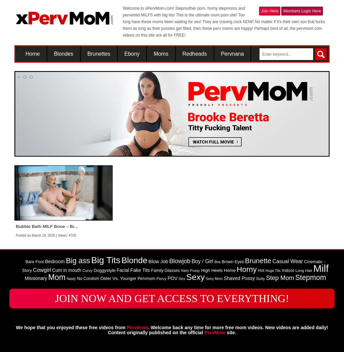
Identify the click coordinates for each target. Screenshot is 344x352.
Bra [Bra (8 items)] (218, 262)
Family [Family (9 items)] (157, 270)
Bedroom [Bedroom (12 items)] (55, 261)
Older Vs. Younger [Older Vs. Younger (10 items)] (118, 278)
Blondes (63, 54)
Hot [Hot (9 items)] (261, 270)
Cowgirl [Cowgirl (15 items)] (42, 270)
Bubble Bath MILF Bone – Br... (47, 226)
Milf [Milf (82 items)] (321, 268)
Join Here (269, 11)
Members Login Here (302, 11)
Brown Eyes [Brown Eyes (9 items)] (233, 261)
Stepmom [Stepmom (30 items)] (310, 278)
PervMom (214, 332)
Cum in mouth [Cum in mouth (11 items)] (66, 270)
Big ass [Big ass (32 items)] (78, 260)
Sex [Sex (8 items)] (182, 279)
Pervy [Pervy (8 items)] (162, 279)
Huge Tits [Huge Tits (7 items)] (273, 271)
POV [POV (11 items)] (172, 278)
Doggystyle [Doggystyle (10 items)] (104, 270)
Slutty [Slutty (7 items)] (260, 279)
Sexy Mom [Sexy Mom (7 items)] (214, 279)
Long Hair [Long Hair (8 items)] (303, 271)
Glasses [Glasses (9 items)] (172, 270)
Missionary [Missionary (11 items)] (36, 278)
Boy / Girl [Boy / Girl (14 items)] (202, 261)
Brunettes (99, 54)
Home (32, 54)
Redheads (194, 54)
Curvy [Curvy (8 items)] (87, 271)
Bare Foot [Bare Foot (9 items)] (34, 261)
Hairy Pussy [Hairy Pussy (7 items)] (190, 271)
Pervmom (137, 327)
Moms (161, 54)
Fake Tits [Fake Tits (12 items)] (140, 270)
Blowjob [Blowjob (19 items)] (179, 261)
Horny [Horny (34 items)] (247, 269)
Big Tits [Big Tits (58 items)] (105, 260)
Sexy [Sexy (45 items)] (195, 277)
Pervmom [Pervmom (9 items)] (146, 278)
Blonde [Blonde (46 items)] (134, 260)
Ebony (131, 54)
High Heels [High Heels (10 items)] (212, 270)
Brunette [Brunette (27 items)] (258, 261)
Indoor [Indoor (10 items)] (288, 270)
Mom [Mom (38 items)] (57, 277)
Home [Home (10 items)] (229, 270)
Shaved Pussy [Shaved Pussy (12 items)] (239, 278)
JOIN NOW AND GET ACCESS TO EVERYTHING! (172, 298)
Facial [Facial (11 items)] (123, 270)
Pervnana (232, 54)
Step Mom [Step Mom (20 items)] (280, 277)
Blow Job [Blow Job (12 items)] (158, 261)
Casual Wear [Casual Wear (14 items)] (288, 261)
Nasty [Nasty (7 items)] (71, 279)
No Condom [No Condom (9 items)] (88, 278)
